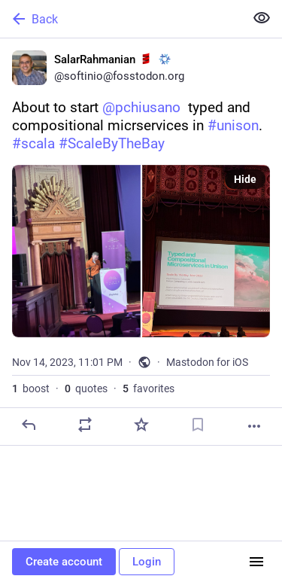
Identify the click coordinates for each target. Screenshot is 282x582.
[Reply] (29, 425)
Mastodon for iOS (207, 362)
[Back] (120, 19)
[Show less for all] (261, 18)
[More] (254, 426)
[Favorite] (141, 425)
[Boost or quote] (85, 425)
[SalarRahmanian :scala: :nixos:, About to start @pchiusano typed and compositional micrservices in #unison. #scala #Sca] (141, 242)
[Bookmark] (198, 425)
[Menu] (256, 561)
